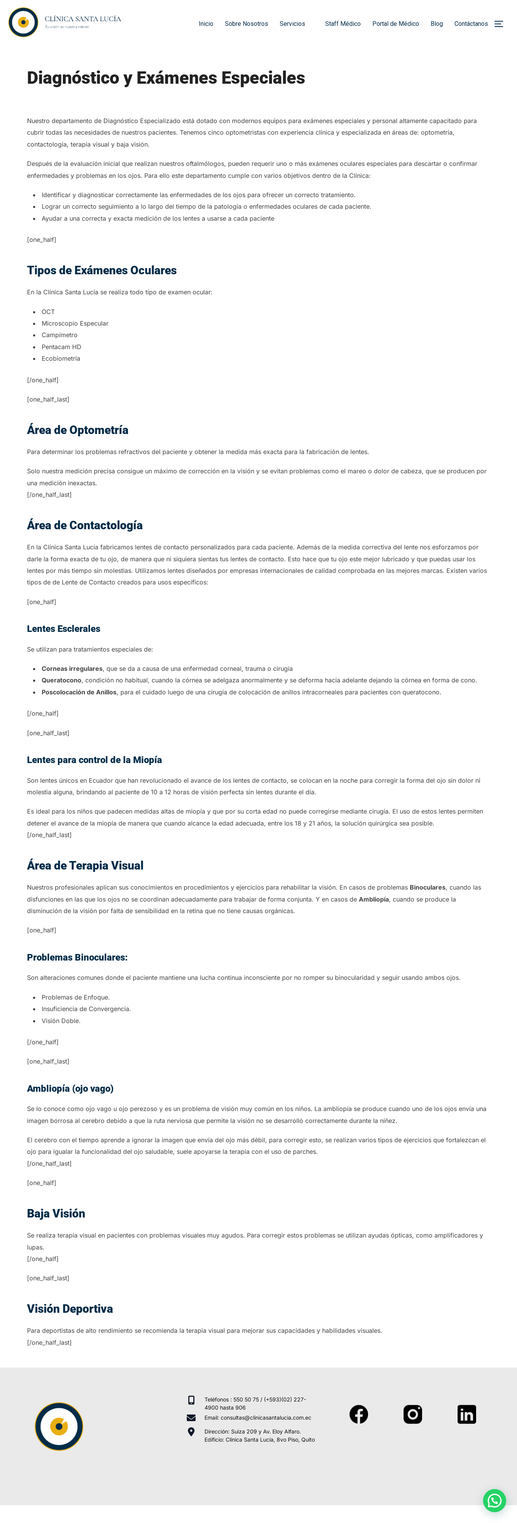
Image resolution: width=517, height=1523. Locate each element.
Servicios (297, 23)
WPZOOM (477, 1507)
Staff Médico (343, 23)
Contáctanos (471, 23)
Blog (437, 23)
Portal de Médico (395, 23)
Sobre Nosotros (246, 23)
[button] (494, 1500)
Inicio (206, 23)
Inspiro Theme (435, 1507)
